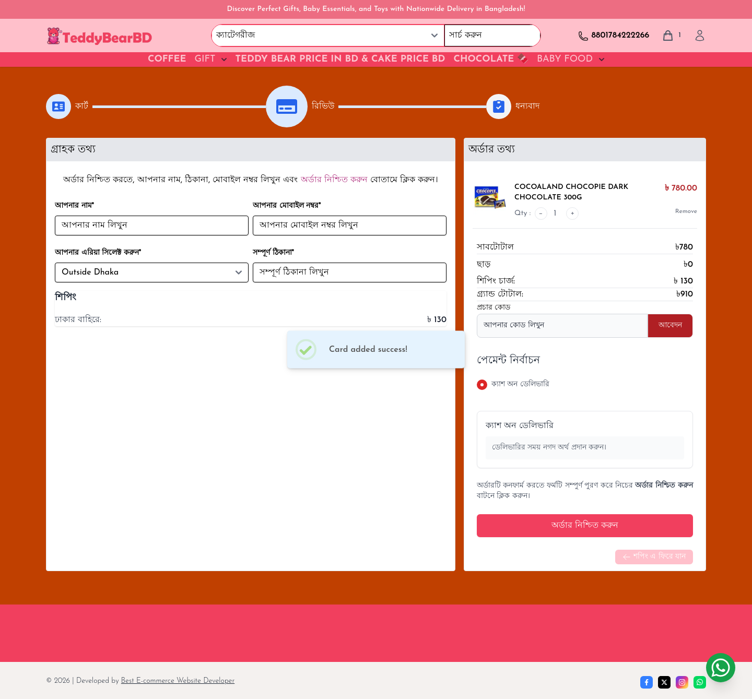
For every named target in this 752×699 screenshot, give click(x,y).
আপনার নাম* (74, 206)
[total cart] (671, 35)
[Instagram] (682, 682)
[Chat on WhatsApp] (720, 667)
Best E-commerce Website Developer (177, 681)
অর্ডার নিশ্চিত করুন (584, 526)
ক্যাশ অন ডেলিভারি (520, 426)
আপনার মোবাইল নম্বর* (287, 206)
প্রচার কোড (493, 308)
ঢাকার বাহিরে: (78, 320)
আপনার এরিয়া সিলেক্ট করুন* (98, 253)
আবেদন (670, 325)
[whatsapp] (700, 682)
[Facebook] (646, 682)
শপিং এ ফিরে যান (654, 557)
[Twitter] (664, 682)
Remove (686, 211)
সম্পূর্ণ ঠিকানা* (273, 253)
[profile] (699, 35)
